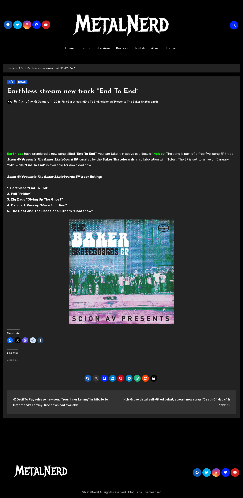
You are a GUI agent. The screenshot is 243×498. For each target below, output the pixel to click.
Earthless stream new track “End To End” (77, 91)
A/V (11, 81)
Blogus (133, 492)
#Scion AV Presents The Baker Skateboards (129, 101)
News (22, 81)
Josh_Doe (26, 101)
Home (69, 48)
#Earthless (73, 101)
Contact (172, 48)
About (155, 48)
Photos (85, 48)
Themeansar (152, 492)
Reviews (122, 48)
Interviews (102, 48)
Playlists (139, 48)
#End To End (90, 101)
